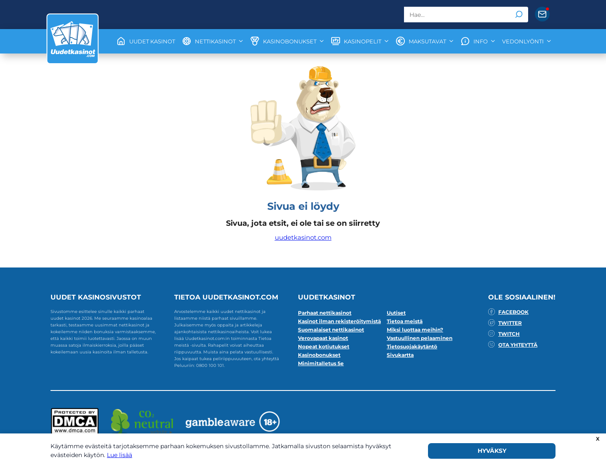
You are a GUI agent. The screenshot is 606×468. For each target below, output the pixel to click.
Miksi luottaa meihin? (415, 329)
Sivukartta (400, 355)
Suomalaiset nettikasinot (331, 329)
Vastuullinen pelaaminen (419, 338)
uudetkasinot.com (303, 237)
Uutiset (396, 313)
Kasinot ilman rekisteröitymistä (339, 321)
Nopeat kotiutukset (323, 346)
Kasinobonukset (319, 355)
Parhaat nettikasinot (324, 313)
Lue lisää (119, 455)
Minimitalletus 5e (321, 363)
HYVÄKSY (492, 451)
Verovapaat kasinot (323, 338)
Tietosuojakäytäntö (412, 346)
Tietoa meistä (405, 321)
